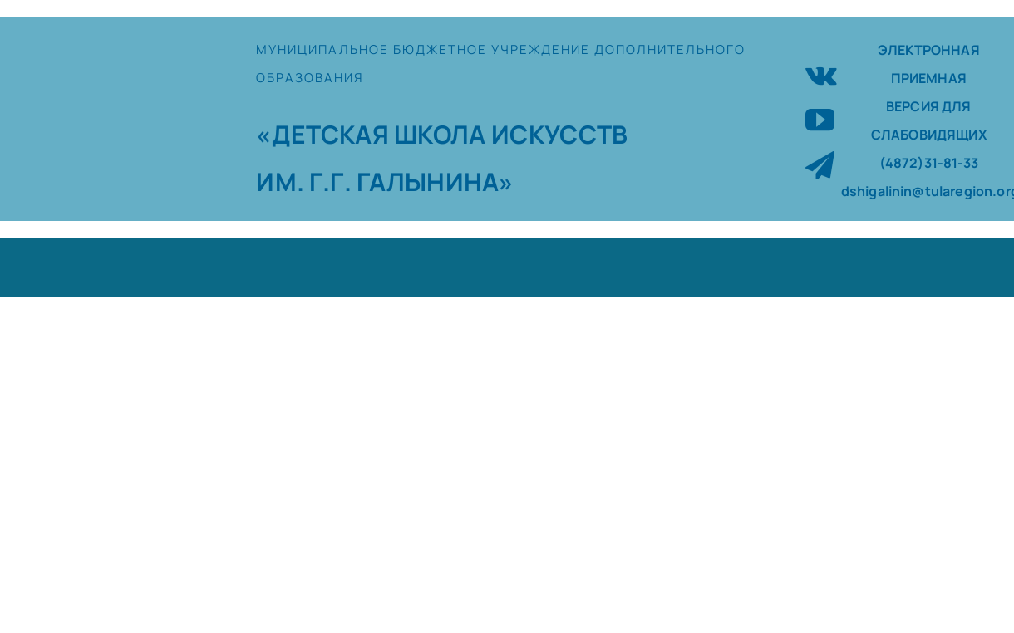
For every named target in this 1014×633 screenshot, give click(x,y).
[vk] (821, 73)
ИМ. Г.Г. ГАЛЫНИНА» (385, 181)
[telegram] (819, 164)
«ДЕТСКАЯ (324, 134)
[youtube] (819, 119)
